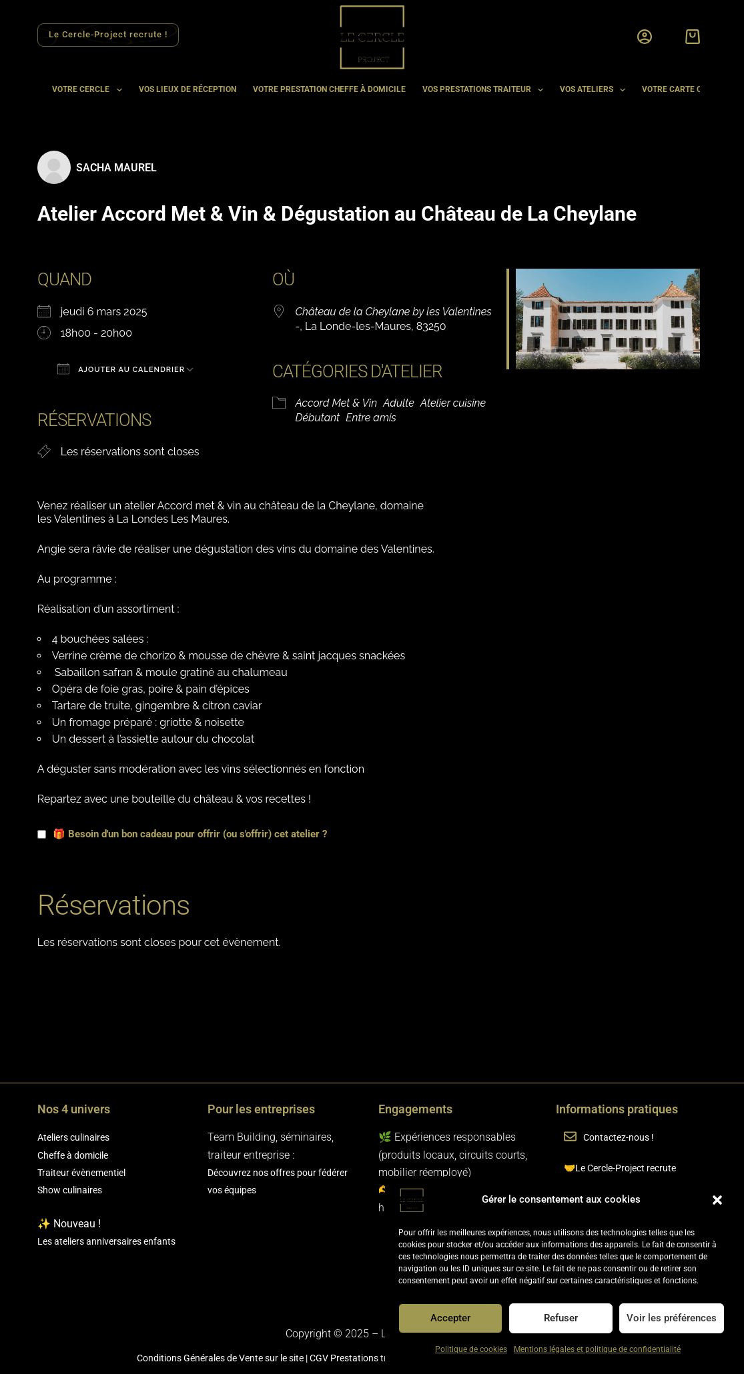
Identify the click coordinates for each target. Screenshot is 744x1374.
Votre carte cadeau (685, 89)
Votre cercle (89, 90)
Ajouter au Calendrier (121, 369)
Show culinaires (74, 1189)
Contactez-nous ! (625, 1136)
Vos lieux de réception (187, 89)
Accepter (450, 1318)
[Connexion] (644, 36)
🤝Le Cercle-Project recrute (627, 1167)
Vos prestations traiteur (485, 90)
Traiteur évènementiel (87, 1172)
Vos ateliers (595, 90)
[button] (717, 1200)
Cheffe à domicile (78, 1155)
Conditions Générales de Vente (176, 1357)
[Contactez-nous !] (570, 1137)
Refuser (561, 1318)
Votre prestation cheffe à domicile (329, 89)
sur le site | (276, 1357)
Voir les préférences (672, 1318)
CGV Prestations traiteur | (362, 1357)
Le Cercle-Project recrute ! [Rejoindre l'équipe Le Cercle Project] (108, 34)
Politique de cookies (471, 1349)
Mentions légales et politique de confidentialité (597, 1349)
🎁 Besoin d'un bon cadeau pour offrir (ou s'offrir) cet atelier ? (182, 834)
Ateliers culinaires (78, 1137)
